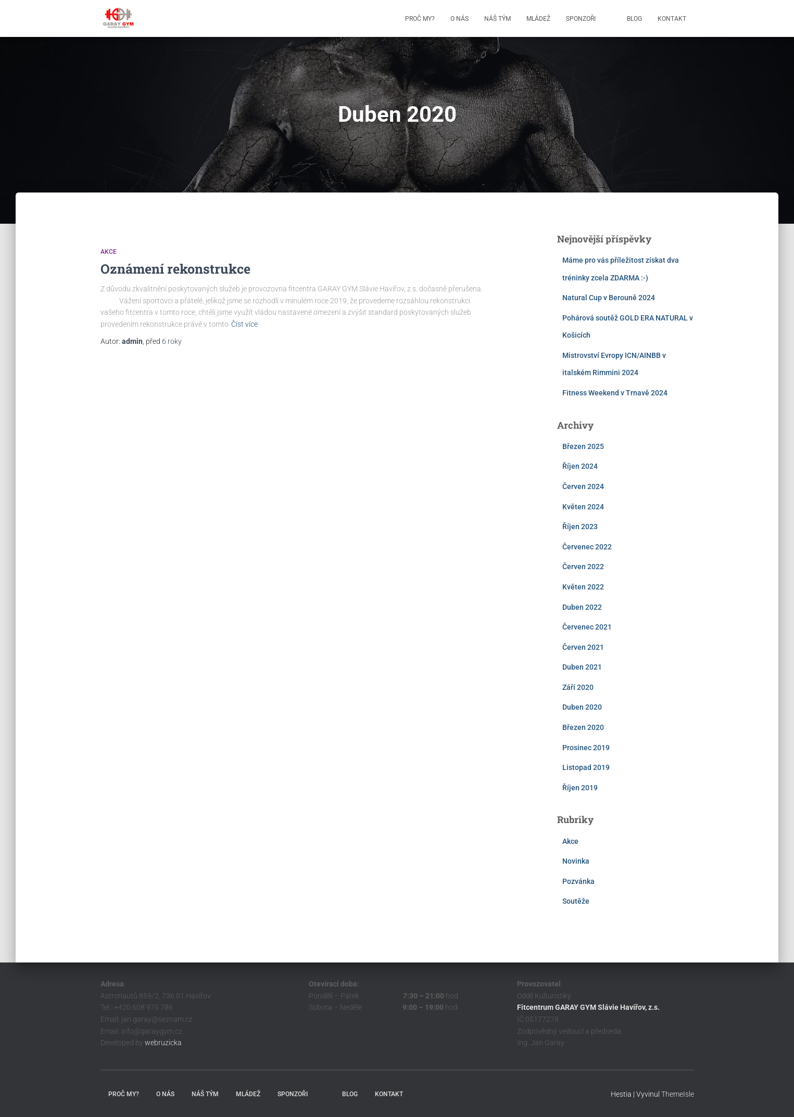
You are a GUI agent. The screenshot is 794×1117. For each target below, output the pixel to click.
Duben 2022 (582, 607)
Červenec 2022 (587, 547)
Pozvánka (578, 881)
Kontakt (672, 18)
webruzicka (163, 1042)
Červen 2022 (583, 566)
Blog (634, 18)
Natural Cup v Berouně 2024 (608, 297)
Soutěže (575, 901)
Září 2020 (578, 687)
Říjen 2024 (580, 466)
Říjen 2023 (580, 526)
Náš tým (497, 18)
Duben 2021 (582, 667)
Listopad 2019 (586, 767)
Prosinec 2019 (586, 747)
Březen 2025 (583, 446)
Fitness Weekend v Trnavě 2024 (614, 393)
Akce (108, 251)
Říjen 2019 (580, 788)
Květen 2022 (583, 587)
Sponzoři (581, 18)
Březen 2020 (583, 727)
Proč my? (420, 18)
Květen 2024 (583, 507)
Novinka (575, 861)
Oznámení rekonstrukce (175, 268)
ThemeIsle (677, 1094)
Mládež (538, 18)
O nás (459, 18)
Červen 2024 (583, 486)
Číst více (244, 324)
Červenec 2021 (587, 627)
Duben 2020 (582, 707)
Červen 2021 (583, 647)
